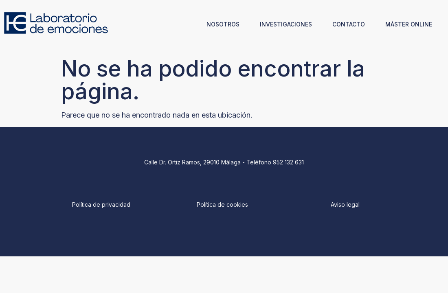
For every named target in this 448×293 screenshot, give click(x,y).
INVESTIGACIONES (286, 24)
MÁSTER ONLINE (408, 24)
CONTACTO (348, 24)
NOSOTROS (222, 24)
